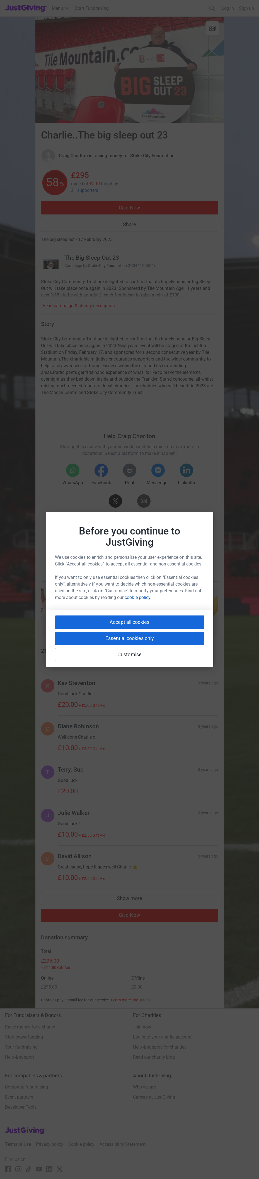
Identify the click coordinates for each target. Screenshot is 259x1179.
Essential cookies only (129, 638)
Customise (129, 654)
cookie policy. (138, 597)
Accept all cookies (129, 622)
